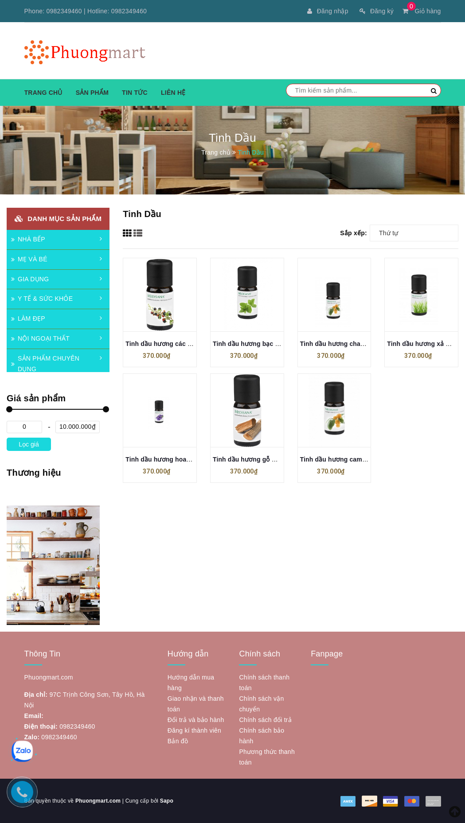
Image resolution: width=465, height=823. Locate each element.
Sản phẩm (92, 92)
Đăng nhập (327, 11)
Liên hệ (173, 92)
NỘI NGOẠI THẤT (40, 338)
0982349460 (64, 11)
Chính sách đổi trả (265, 719)
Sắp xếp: (353, 233)
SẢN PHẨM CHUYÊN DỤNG (45, 364)
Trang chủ (43, 92)
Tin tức (135, 92)
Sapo (166, 801)
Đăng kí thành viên (194, 730)
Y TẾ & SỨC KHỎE (42, 298)
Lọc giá (29, 444)
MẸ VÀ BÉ (29, 259)
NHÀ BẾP (28, 239)
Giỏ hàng (421, 11)
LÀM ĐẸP (28, 318)
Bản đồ (178, 741)
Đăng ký (376, 11)
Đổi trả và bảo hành (196, 719)
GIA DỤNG (30, 279)
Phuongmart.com (98, 801)
